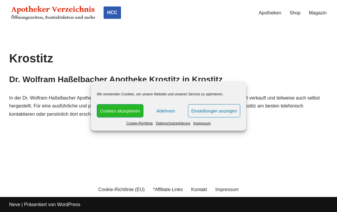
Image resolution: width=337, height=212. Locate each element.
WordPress (68, 204)
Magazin (318, 12)
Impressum (202, 123)
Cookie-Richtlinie (139, 123)
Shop (294, 12)
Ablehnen (165, 110)
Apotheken (270, 12)
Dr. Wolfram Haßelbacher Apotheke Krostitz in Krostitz (116, 79)
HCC (112, 12)
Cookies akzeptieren (120, 110)
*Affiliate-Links (168, 189)
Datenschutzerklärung (173, 123)
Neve (14, 204)
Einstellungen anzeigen (214, 110)
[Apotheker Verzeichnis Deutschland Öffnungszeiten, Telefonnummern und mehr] (53, 12)
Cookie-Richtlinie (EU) (121, 189)
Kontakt (199, 189)
